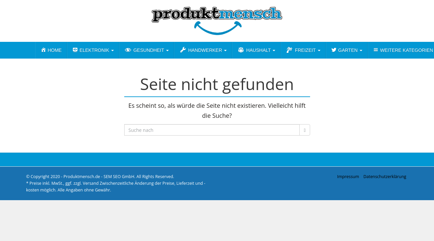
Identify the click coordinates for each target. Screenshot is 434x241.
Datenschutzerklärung (384, 176)
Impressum (348, 176)
